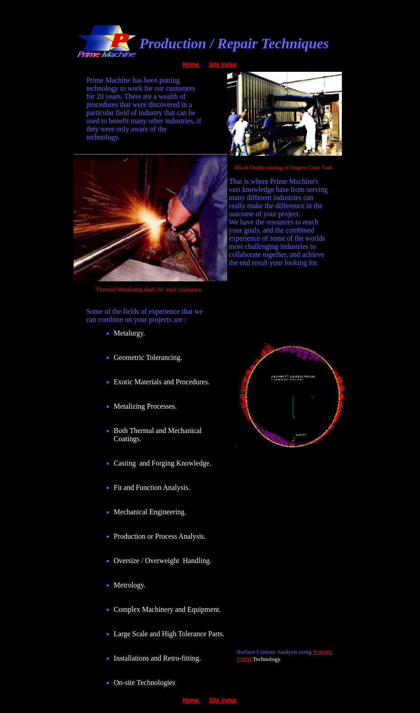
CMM (245, 659)
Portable (322, 651)
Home (192, 64)
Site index (222, 64)
